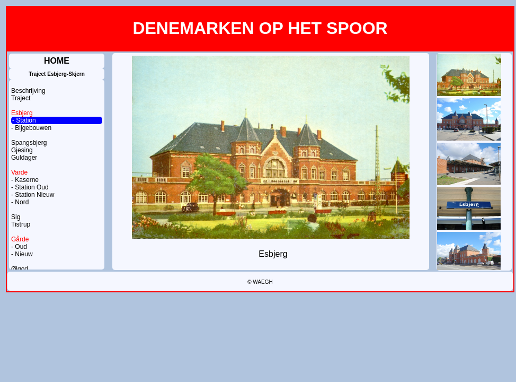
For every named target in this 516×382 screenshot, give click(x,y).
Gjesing (22, 150)
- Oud (19, 246)
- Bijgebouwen (31, 128)
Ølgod (19, 269)
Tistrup (20, 224)
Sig (15, 217)
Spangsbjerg (29, 142)
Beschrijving (28, 90)
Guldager (24, 157)
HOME (56, 60)
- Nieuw (22, 254)
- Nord (20, 202)
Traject (20, 98)
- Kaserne (25, 180)
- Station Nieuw (32, 194)
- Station (24, 120)
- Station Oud (30, 187)
